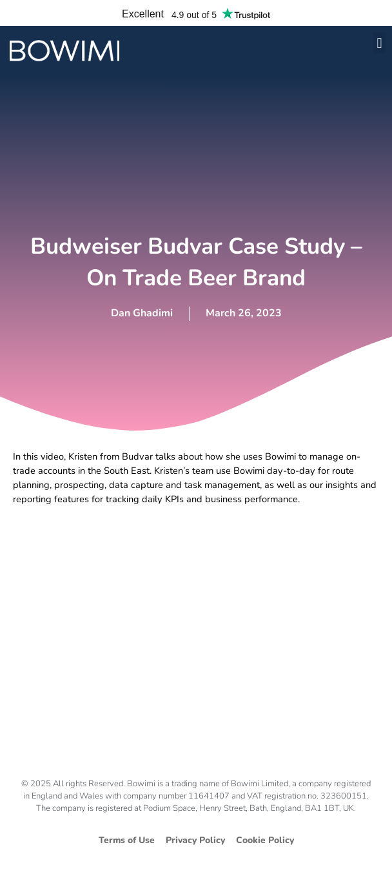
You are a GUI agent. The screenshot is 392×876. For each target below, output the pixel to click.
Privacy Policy (195, 840)
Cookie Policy (265, 840)
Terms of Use (127, 840)
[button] (379, 43)
